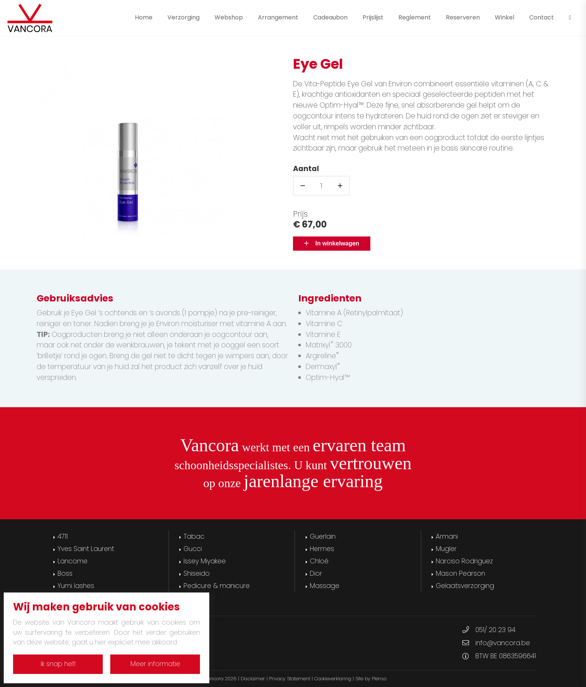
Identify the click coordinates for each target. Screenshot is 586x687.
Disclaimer (253, 678)
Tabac (193, 536)
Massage (324, 585)
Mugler (446, 548)
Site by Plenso (370, 678)
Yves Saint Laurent (86, 548)
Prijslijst (373, 17)
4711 (63, 536)
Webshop (229, 17)
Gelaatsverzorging (465, 585)
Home (143, 17)
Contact (541, 17)
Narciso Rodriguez (464, 561)
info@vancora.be (502, 642)
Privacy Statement (289, 678)
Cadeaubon (330, 17)
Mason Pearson (460, 573)
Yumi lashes (76, 585)
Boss (65, 573)
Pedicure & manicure (216, 585)
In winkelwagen (331, 243)
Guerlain (323, 536)
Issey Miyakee (204, 561)
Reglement (414, 17)
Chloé (319, 561)
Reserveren (463, 17)
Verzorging (183, 17)
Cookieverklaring (332, 678)
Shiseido (196, 573)
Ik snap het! (58, 663)
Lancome (72, 561)
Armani (447, 536)
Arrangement (278, 17)
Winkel (504, 17)
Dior (316, 573)
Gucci (192, 548)
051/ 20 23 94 (495, 629)
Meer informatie (155, 663)
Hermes (322, 548)
